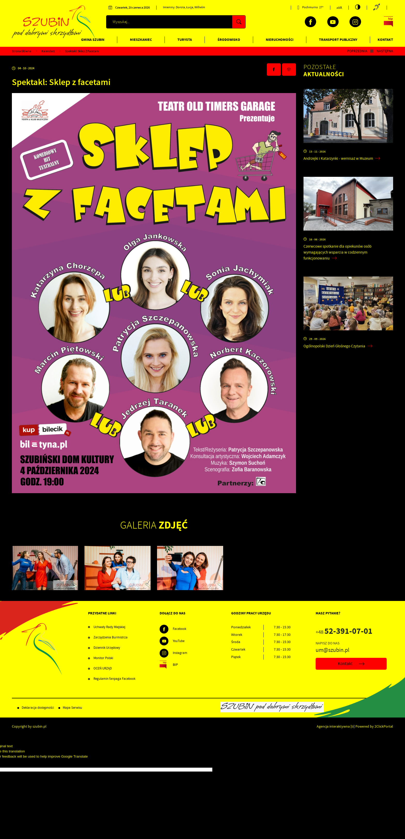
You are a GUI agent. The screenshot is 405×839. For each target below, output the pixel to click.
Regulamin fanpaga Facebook (114, 679)
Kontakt (385, 39)
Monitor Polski (103, 658)
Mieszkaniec (141, 39)
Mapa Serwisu (72, 708)
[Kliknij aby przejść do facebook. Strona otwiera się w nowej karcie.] (310, 21)
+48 (344, 632)
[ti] (353, 726)
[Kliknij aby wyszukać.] (238, 22)
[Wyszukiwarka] (176, 21)
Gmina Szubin (92, 39)
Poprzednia (357, 51)
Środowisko (228, 39)
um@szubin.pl (332, 650)
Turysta (184, 39)
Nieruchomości (279, 39)
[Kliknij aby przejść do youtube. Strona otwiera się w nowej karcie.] (333, 21)
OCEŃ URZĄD (103, 668)
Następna (385, 51)
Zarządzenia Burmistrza (111, 637)
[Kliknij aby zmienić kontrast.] (357, 7)
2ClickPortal (384, 726)
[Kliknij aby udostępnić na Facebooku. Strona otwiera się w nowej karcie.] (274, 69)
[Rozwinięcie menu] (124, 613)
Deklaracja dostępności (38, 708)
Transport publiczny (338, 39)
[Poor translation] (12, 762)
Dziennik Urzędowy (107, 648)
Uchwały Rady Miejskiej (109, 627)
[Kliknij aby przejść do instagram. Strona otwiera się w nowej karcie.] (355, 21)
